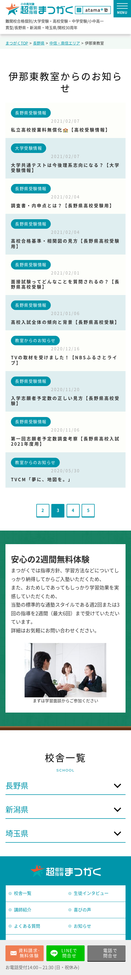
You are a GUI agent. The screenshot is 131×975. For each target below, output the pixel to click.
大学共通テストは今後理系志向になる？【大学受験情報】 (65, 168)
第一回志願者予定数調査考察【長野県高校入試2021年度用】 (65, 441)
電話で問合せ (110, 953)
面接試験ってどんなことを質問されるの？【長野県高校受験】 (65, 284)
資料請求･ (29, 953)
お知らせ (82, 926)
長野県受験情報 (31, 113)
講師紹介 (22, 910)
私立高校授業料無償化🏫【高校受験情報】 (61, 130)
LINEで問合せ (69, 953)
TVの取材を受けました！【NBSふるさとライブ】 (64, 360)
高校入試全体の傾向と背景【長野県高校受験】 (65, 322)
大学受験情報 (28, 148)
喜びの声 (82, 910)
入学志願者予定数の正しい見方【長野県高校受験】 (65, 401)
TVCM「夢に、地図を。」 (42, 479)
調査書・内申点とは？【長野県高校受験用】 (63, 205)
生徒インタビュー (91, 893)
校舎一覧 (22, 893)
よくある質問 (27, 926)
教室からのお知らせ (35, 340)
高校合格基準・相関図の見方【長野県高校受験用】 (65, 243)
